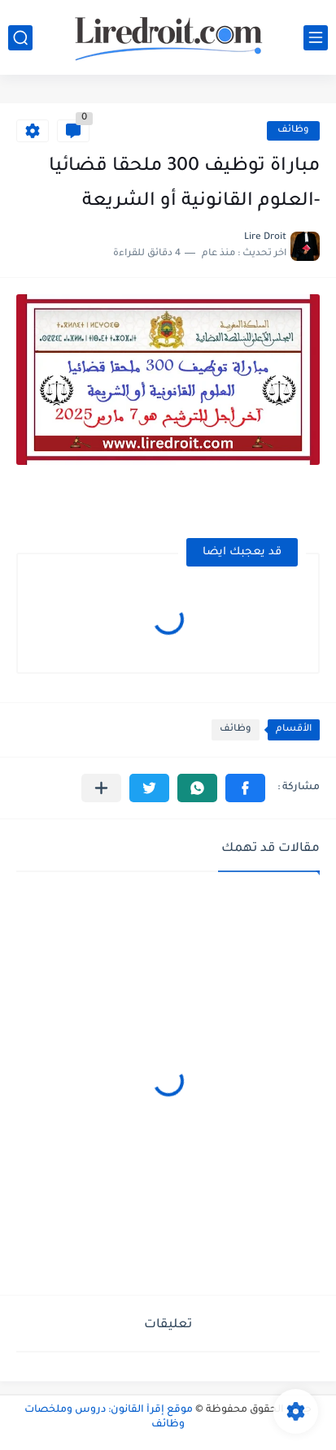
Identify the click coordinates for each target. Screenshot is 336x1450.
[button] (245, 788)
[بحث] (20, 37)
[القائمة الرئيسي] (315, 37)
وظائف (293, 130)
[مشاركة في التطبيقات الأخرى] (101, 788)
